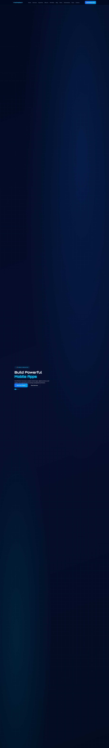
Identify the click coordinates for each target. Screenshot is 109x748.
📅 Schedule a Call (90, 2)
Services (35, 2)
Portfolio (52, 2)
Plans (61, 2)
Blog (57, 2)
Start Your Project (21, 385)
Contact (77, 2)
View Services (34, 385)
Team (73, 2)
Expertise (40, 2)
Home (29, 2)
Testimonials (67, 2)
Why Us (46, 2)
